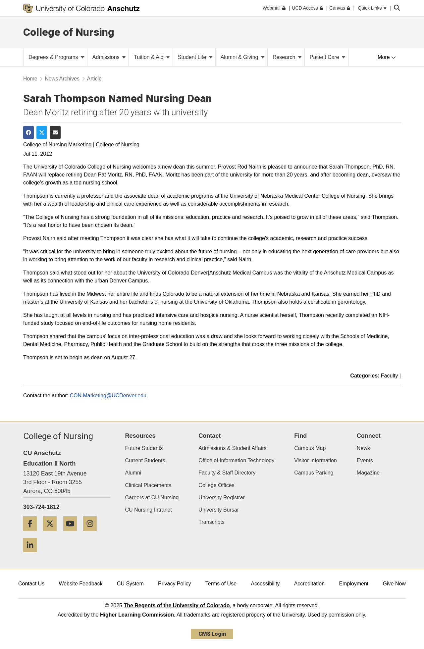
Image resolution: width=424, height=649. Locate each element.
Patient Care (327, 57)
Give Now (394, 583)
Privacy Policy (174, 583)
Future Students (144, 448)
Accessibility (265, 583)
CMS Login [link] (212, 634)
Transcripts (211, 522)
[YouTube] (72, 533)
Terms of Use (221, 583)
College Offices (216, 485)
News (363, 448)
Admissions (109, 57)
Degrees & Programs (56, 57)
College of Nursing (68, 32)
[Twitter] (52, 533)
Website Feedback (80, 583)
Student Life (195, 57)
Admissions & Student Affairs (232, 448)
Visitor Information (315, 460)
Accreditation (309, 583)
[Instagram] (92, 533)
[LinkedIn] (32, 555)
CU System (130, 583)
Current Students (145, 460)
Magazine (368, 472)
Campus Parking (313, 472)
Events (365, 460)
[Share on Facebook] (28, 132)
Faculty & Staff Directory (226, 472)
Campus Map (310, 448)
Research (287, 57)
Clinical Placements (148, 485)
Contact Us (31, 583)
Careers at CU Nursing (152, 497)
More (387, 57)
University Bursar (218, 510)
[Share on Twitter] (41, 132)
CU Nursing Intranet (148, 510)
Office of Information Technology (236, 460)
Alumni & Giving (242, 57)
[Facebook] (32, 533)
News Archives (62, 78)
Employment (353, 583)
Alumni (133, 472)
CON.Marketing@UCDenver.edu (108, 395)
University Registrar (221, 497)
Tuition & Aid (152, 57)
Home (30, 78)
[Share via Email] (55, 132)
